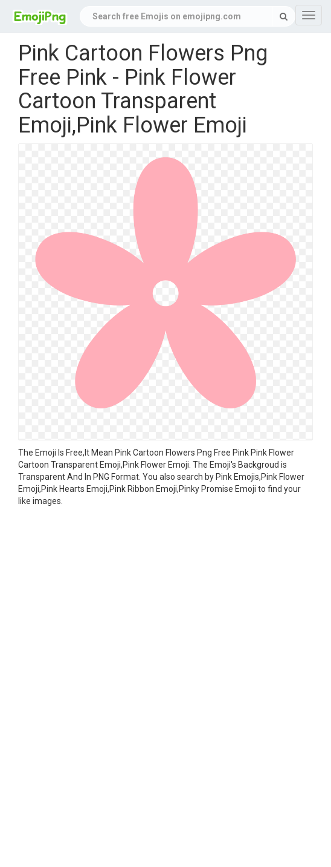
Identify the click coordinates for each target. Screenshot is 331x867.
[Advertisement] (165, 597)
